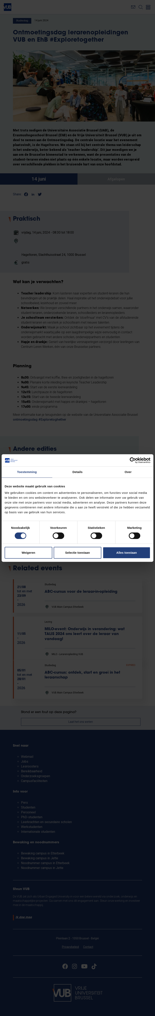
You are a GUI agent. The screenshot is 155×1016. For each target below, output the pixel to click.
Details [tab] (77, 472)
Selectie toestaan (77, 552)
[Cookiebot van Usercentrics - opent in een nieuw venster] (132, 460)
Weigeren (28, 552)
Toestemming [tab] (27, 472)
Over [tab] (128, 472)
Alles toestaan (126, 552)
